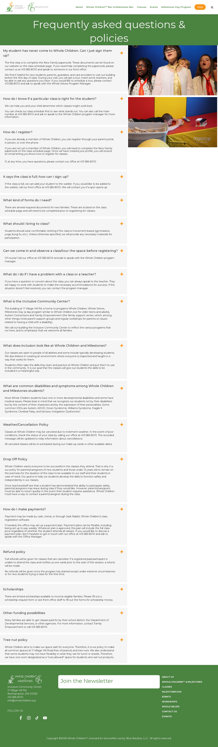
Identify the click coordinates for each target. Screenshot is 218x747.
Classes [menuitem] (141, 7)
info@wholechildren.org (21, 700)
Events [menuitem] (154, 7)
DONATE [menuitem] (167, 716)
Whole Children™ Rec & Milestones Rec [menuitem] (110, 7)
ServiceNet (110, 738)
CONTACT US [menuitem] (169, 711)
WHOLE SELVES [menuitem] (170, 706)
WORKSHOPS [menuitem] (169, 701)
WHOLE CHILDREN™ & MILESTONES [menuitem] (182, 682)
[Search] (212, 7)
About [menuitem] (79, 7)
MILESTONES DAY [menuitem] (172, 691)
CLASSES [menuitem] (167, 687)
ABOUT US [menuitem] (168, 677)
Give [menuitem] (200, 7)
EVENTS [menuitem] (166, 696)
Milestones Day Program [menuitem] (176, 7)
